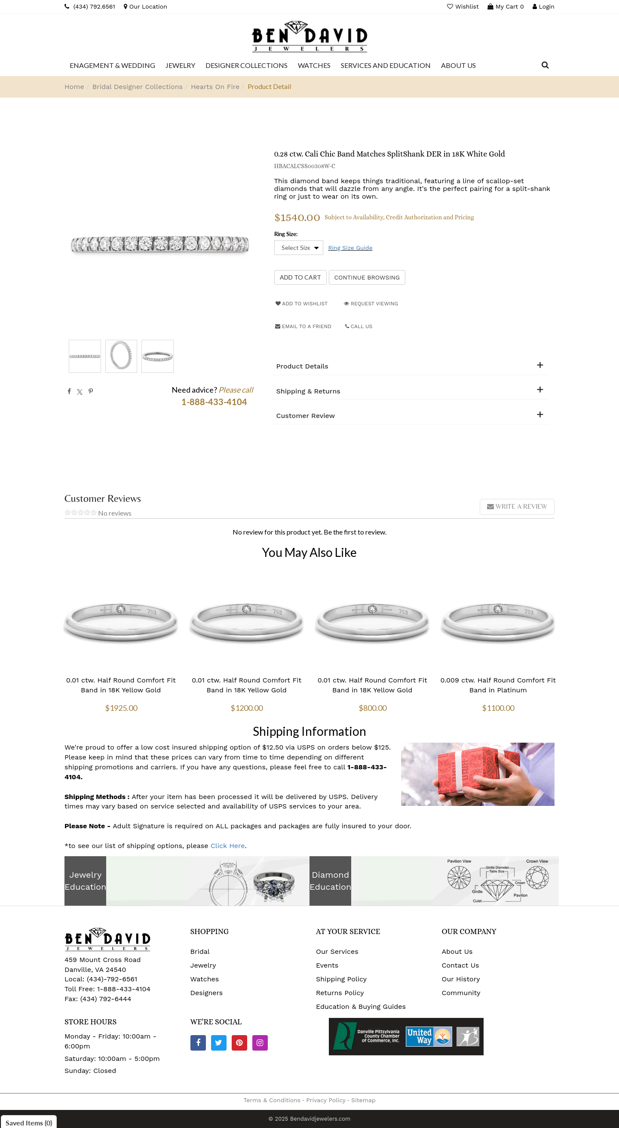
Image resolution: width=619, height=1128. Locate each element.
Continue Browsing (367, 277)
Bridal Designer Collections (137, 87)
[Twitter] (219, 1043)
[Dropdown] (112, 65)
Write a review (517, 506)
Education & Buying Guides (361, 1006)
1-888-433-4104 (123, 989)
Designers (206, 993)
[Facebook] (198, 1043)
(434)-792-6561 (111, 979)
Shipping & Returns (308, 391)
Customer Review (305, 416)
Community (461, 993)
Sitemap (363, 1100)
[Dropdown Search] (545, 65)
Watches (204, 979)
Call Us (359, 326)
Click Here (228, 846)
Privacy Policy (326, 1100)
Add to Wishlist (302, 304)
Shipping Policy (341, 979)
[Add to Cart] (300, 277)
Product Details (302, 366)
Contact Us (460, 965)
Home (74, 87)
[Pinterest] (239, 1043)
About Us (457, 951)
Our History (461, 979)
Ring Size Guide (350, 247)
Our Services (337, 951)
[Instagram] (260, 1043)
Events (327, 965)
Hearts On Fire (215, 87)
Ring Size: (285, 234)
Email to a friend (303, 326)
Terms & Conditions (271, 1100)
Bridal (200, 951)
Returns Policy (340, 993)
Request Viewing (371, 304)
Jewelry (203, 965)
